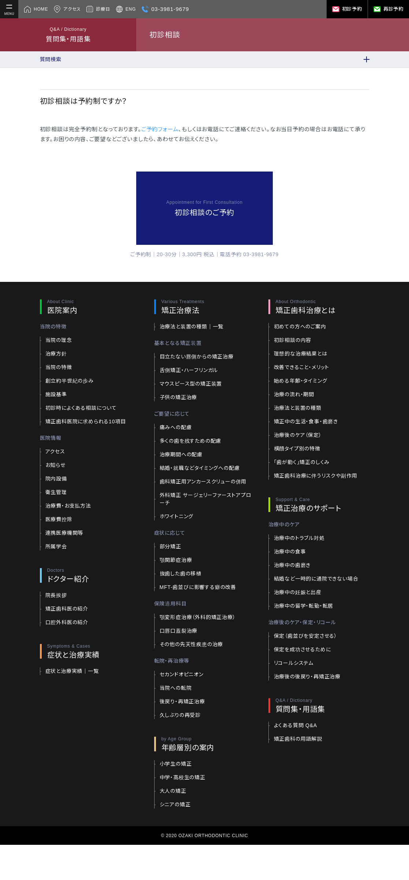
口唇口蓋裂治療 (179, 631)
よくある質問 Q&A (295, 725)
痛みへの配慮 (176, 427)
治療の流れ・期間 (294, 394)
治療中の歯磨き (292, 565)
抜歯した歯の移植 (180, 574)
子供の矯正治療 (178, 397)
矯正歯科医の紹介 (66, 609)
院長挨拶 (56, 595)
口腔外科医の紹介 (66, 622)
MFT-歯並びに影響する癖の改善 (198, 587)
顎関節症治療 (176, 560)
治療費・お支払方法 (68, 506)
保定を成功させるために (302, 649)
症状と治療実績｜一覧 (72, 671)
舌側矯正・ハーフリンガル (189, 370)
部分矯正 (170, 546)
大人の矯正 (173, 791)
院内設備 (56, 479)
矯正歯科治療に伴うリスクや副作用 (315, 476)
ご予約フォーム (160, 129)
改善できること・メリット (302, 367)
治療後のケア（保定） (298, 435)
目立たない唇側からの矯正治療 (197, 357)
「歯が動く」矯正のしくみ (302, 462)
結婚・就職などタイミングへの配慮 (200, 468)
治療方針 (56, 354)
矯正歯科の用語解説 (298, 739)
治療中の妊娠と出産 (297, 592)
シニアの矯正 (175, 804)
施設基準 (56, 394)
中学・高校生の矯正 (182, 777)
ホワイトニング (177, 516)
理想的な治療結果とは (300, 354)
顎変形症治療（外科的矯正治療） (198, 617)
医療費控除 (58, 519)
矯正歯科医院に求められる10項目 (85, 421)
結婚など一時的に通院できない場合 (316, 579)
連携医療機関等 (64, 533)
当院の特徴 (58, 367)
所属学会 (56, 546)
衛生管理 (56, 492)
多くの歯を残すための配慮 (191, 441)
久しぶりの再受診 (180, 715)
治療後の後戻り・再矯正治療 (307, 677)
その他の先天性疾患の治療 (191, 644)
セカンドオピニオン (182, 674)
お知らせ (55, 465)
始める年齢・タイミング (300, 381)
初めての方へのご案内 (300, 326)
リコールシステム (293, 663)
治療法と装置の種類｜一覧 (192, 326)
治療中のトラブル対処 (299, 538)
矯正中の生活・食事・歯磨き (306, 421)
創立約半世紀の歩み (69, 381)
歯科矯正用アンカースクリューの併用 (203, 482)
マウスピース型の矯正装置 (191, 384)
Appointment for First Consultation (204, 202)
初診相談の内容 (293, 340)
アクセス (55, 451)
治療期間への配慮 (181, 454)
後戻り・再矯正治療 (182, 701)
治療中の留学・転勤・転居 (304, 606)
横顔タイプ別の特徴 (297, 449)
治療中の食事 (290, 552)
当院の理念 (58, 340)
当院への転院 (176, 688)
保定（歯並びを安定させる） (305, 636)
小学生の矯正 (176, 764)
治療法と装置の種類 (297, 408)
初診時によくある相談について (81, 408)
